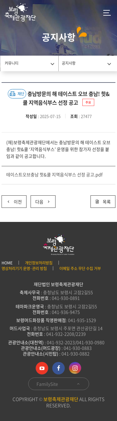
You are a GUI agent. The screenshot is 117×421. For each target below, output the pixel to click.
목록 (103, 201)
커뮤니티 (11, 63)
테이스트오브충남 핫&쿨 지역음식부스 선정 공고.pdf (54, 174)
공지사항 (69, 63)
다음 (41, 200)
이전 (12, 200)
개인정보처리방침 (38, 263)
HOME (7, 263)
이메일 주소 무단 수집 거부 (80, 268)
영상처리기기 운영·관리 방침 (24, 268)
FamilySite (58, 384)
